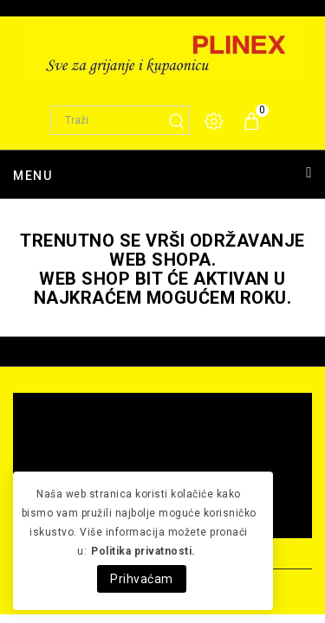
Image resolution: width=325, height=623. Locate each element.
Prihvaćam (141, 579)
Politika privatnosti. (143, 551)
